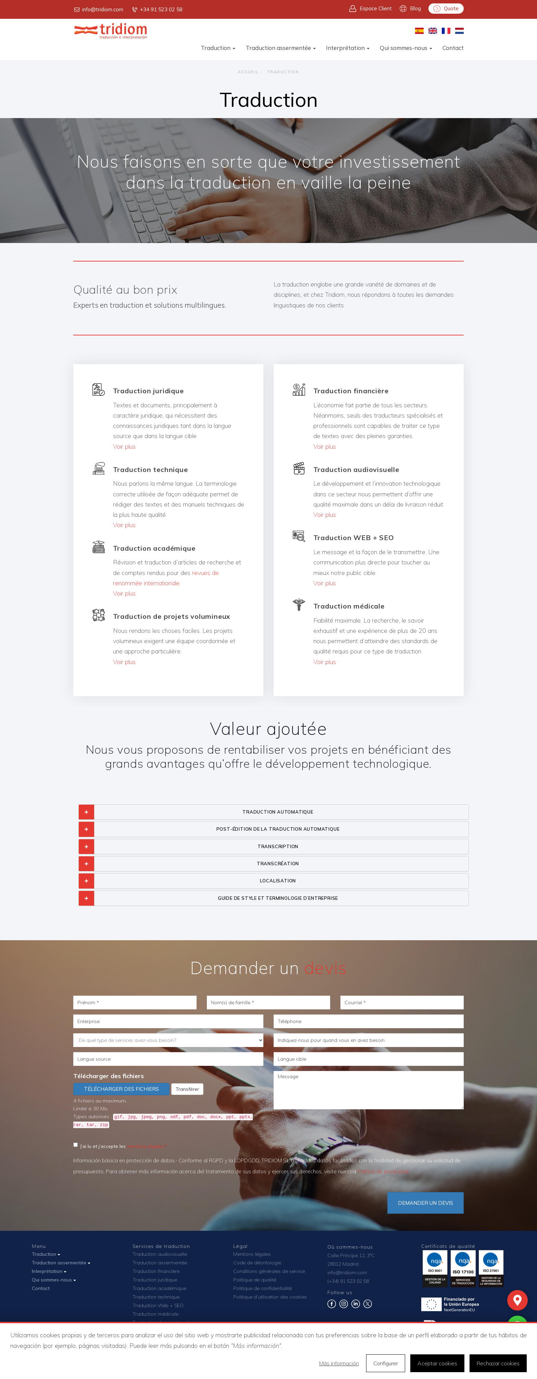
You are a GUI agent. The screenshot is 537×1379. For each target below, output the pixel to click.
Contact (453, 47)
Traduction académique (159, 1288)
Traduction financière (156, 1271)
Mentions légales (252, 1254)
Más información (339, 1363)
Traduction (218, 47)
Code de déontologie (257, 1263)
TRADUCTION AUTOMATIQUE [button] (277, 812)
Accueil (248, 71)
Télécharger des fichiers (108, 1076)
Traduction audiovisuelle (160, 1254)
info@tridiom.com (98, 9)
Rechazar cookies (498, 1363)
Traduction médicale (155, 1314)
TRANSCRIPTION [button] (278, 846)
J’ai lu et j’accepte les (118, 1145)
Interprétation (348, 47)
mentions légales (145, 1146)
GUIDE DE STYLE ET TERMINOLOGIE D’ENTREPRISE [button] (278, 898)
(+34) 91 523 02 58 (348, 1281)
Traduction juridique (155, 1280)
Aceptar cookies (437, 1363)
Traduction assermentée (281, 47)
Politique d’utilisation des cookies (270, 1297)
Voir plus (124, 446)
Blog (410, 8)
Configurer (385, 1363)
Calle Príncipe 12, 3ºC (351, 1255)
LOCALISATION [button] (278, 880)
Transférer (187, 1089)
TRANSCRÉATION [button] (278, 863)
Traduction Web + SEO (158, 1305)
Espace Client (370, 8)
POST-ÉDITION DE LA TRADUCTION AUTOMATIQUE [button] (278, 829)
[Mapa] (517, 1300)
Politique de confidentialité (262, 1288)
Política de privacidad (383, 1171)
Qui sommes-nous (406, 47)
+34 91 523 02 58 (157, 9)
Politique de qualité (254, 1280)
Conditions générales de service (269, 1271)
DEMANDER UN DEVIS (425, 1203)
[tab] (274, 812)
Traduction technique (156, 1297)
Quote (446, 8)
